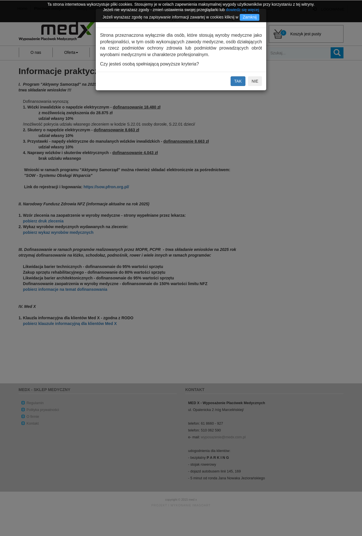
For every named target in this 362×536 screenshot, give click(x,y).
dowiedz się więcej (242, 9)
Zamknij (250, 17)
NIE (255, 81)
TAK (238, 81)
